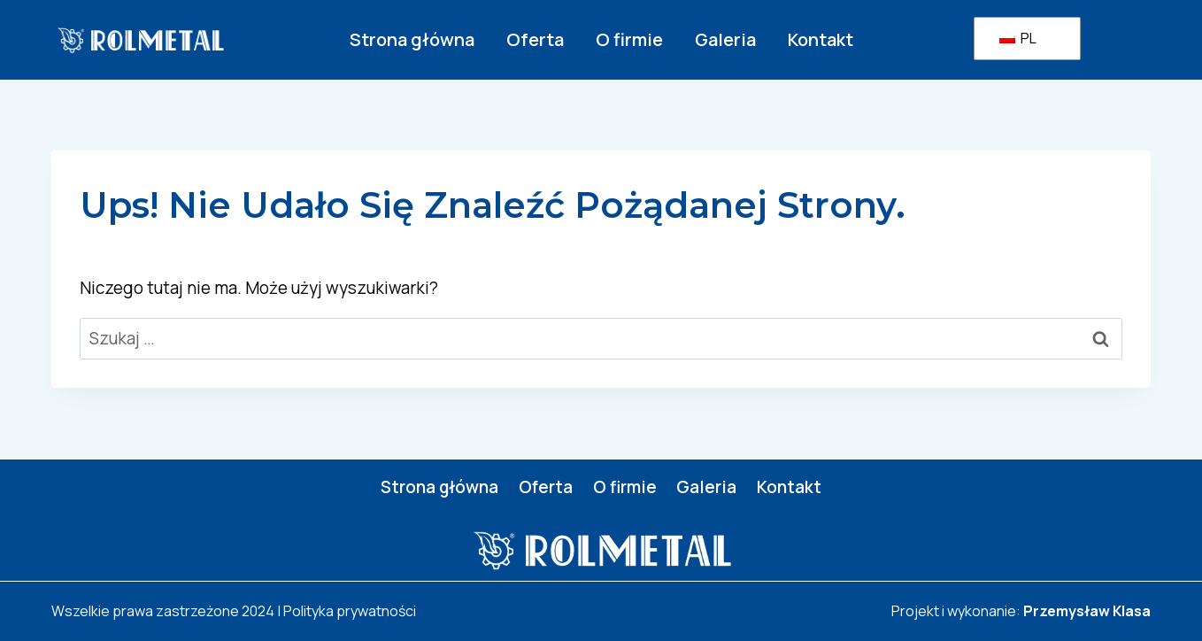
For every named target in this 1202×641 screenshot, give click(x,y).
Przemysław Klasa (1087, 611)
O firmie (629, 39)
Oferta (535, 39)
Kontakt (820, 39)
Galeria (725, 39)
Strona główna (412, 39)
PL (1017, 38)
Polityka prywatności (349, 611)
